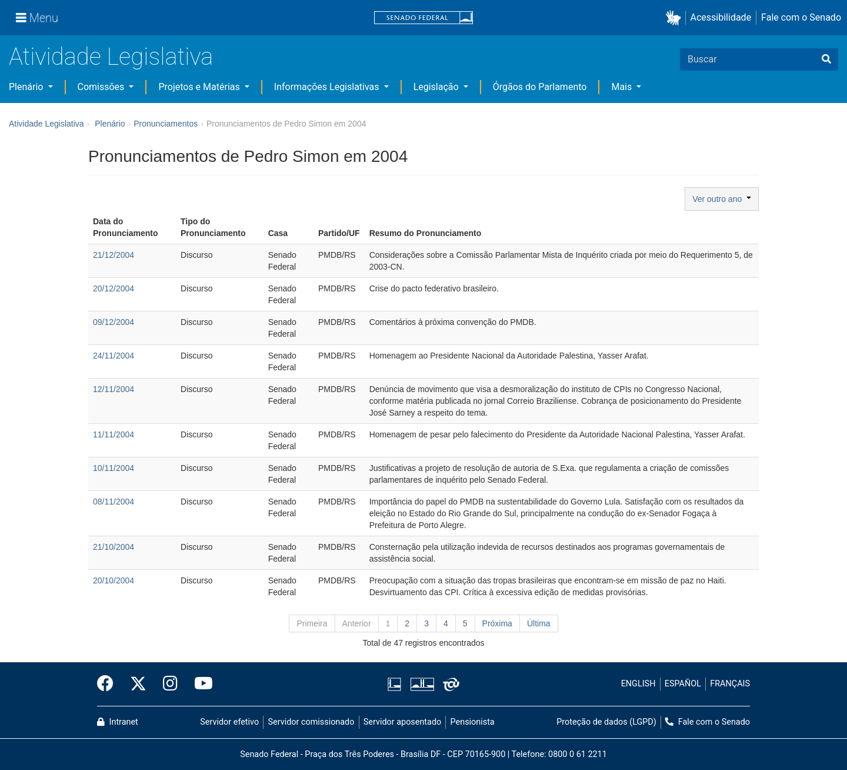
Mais (622, 86)
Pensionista (473, 722)
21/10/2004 (113, 547)
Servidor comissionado (311, 722)
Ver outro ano (721, 199)
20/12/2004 (113, 288)
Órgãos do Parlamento (540, 86)
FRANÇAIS (730, 684)
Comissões (102, 86)
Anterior (356, 623)
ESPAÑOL (683, 684)
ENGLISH (638, 684)
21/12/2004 (113, 255)
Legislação (437, 86)
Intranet (117, 722)
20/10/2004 (113, 580)
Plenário (27, 86)
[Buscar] (826, 59)
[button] (675, 18)
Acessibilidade (721, 17)
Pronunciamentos (166, 123)
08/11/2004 (113, 501)
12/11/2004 (113, 389)
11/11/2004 (113, 434)
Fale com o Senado (801, 17)
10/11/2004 (113, 468)
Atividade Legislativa (111, 57)
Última (539, 623)
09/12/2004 (113, 322)
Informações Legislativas (328, 86)
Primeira (311, 623)
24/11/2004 (113, 355)
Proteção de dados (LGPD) (606, 722)
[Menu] (37, 18)
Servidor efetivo (229, 722)
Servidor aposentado (402, 722)
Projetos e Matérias (200, 86)
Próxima (497, 623)
